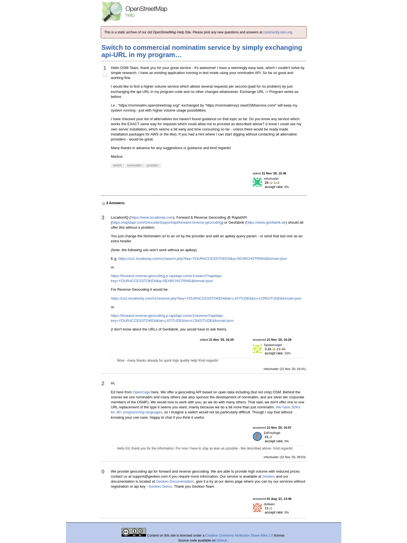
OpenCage (141, 392)
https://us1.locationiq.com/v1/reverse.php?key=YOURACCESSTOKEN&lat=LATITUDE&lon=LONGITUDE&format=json (206, 298)
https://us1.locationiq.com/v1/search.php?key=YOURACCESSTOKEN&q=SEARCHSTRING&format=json (202, 258)
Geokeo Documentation (175, 481)
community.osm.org (277, 32)
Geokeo (268, 476)
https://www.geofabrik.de (266, 222)
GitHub (222, 540)
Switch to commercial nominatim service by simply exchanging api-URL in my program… (202, 51)
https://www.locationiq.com (151, 217)
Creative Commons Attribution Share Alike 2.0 (239, 535)
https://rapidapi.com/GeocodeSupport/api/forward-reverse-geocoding (167, 222)
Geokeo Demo (160, 486)
